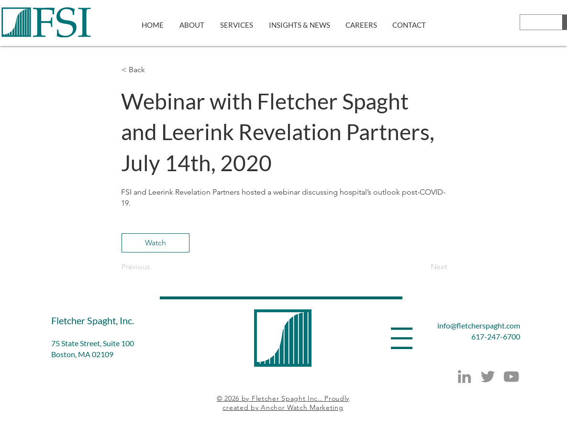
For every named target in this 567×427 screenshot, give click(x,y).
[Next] (423, 266)
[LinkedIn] (464, 376)
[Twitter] (487, 376)
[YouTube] (511, 376)
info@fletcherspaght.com (478, 325)
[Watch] (155, 242)
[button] (153, 69)
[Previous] (153, 266)
